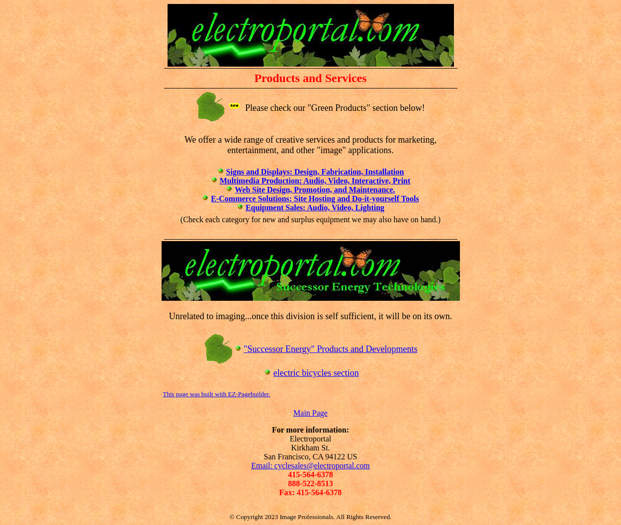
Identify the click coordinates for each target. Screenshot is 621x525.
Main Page (310, 413)
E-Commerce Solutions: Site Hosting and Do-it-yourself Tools (315, 198)
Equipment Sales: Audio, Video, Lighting (315, 207)
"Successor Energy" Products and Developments (330, 349)
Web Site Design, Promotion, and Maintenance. (315, 189)
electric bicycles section (316, 373)
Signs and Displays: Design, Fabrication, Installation (315, 172)
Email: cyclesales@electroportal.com (310, 465)
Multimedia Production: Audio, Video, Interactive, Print (315, 180)
